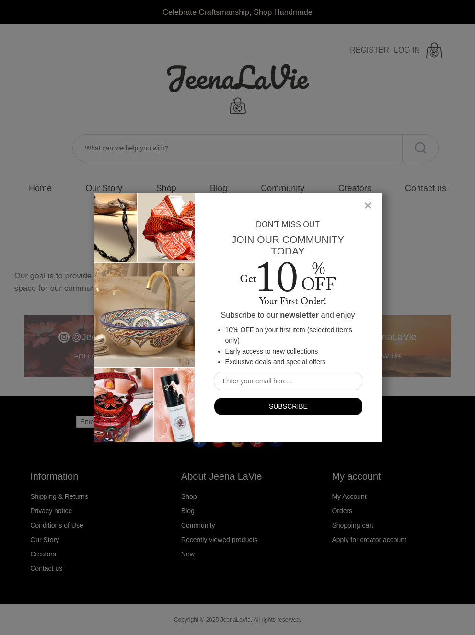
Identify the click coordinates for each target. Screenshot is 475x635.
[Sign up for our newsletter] (288, 381)
